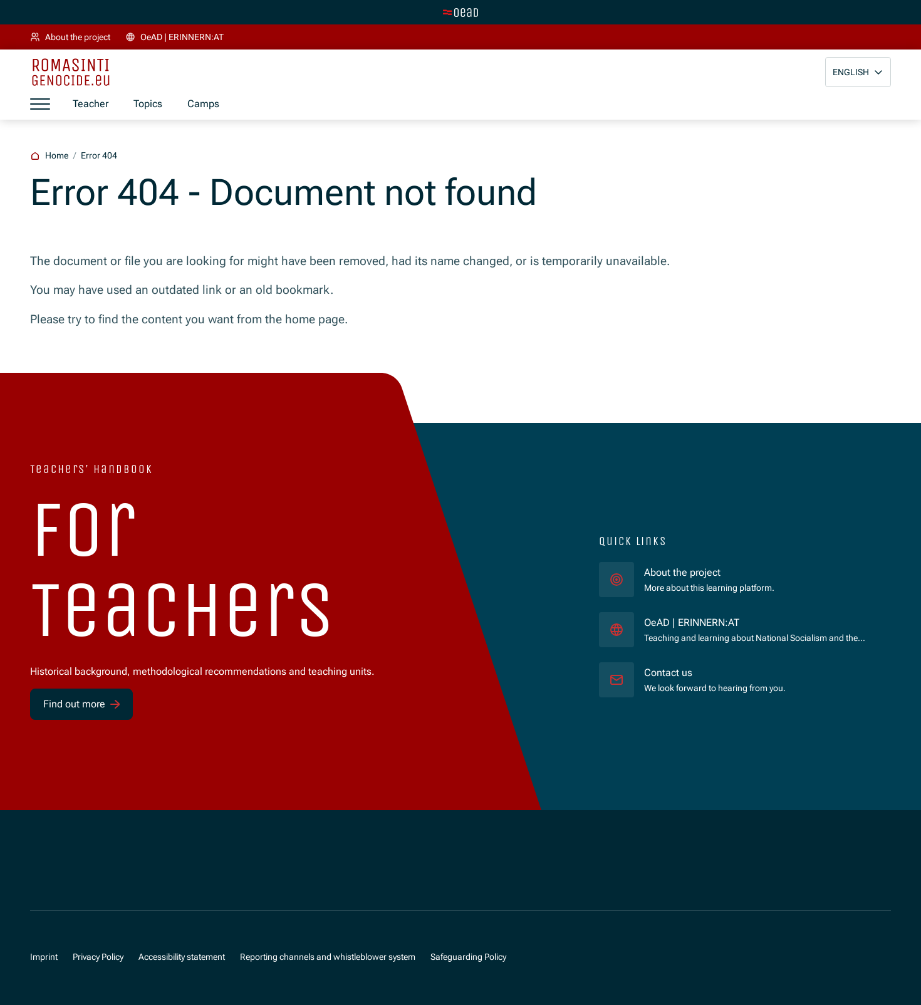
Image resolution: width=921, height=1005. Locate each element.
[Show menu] (40, 104)
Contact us (668, 673)
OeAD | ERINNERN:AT (743, 622)
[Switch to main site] (460, 13)
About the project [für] (682, 572)
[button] (858, 72)
